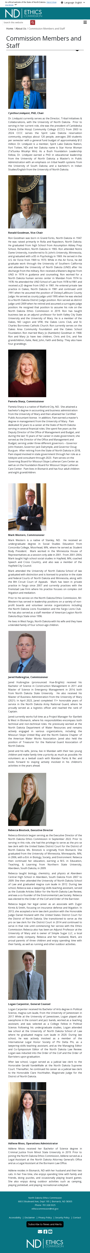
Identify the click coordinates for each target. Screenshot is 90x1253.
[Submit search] (32, 22)
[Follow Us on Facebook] (45, 1232)
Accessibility (15, 1217)
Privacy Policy (45, 1217)
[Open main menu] (85, 22)
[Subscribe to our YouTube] (50, 1232)
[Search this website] (15, 22)
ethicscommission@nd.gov (45, 1208)
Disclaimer (29, 1217)
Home (9, 28)
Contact (77, 1217)
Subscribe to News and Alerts (45, 1224)
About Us (21, 28)
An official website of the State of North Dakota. (30, 3)
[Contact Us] (40, 1232)
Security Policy (62, 1217)
